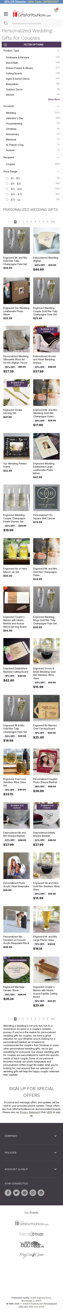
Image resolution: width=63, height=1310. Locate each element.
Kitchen (33, 94)
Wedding (33, 113)
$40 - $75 (16, 194)
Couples (33, 164)
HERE (49, 1112)
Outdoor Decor (33, 89)
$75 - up (15, 199)
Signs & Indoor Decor (33, 78)
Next (53, 222)
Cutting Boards (33, 73)
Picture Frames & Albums (33, 68)
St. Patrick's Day (33, 145)
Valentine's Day (33, 118)
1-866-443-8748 (35, 1307)
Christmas (33, 129)
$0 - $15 (15, 178)
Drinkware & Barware (33, 57)
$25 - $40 (16, 189)
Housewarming (33, 123)
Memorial (33, 139)
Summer (33, 150)
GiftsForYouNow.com (32, 1304)
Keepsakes (33, 84)
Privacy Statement (30, 1112)
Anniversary (33, 134)
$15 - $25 (16, 183)
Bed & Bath (33, 62)
